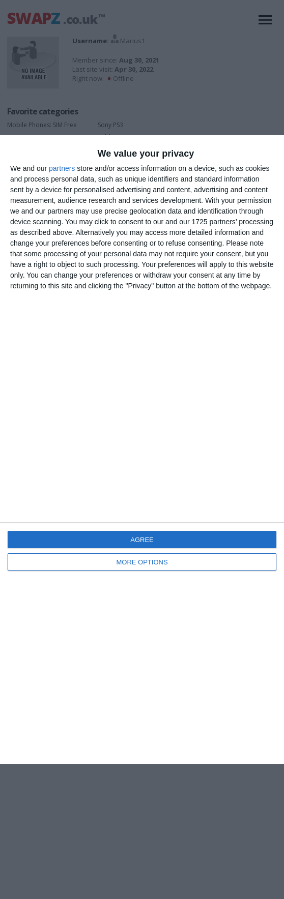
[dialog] (142, 449)
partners (62, 168)
